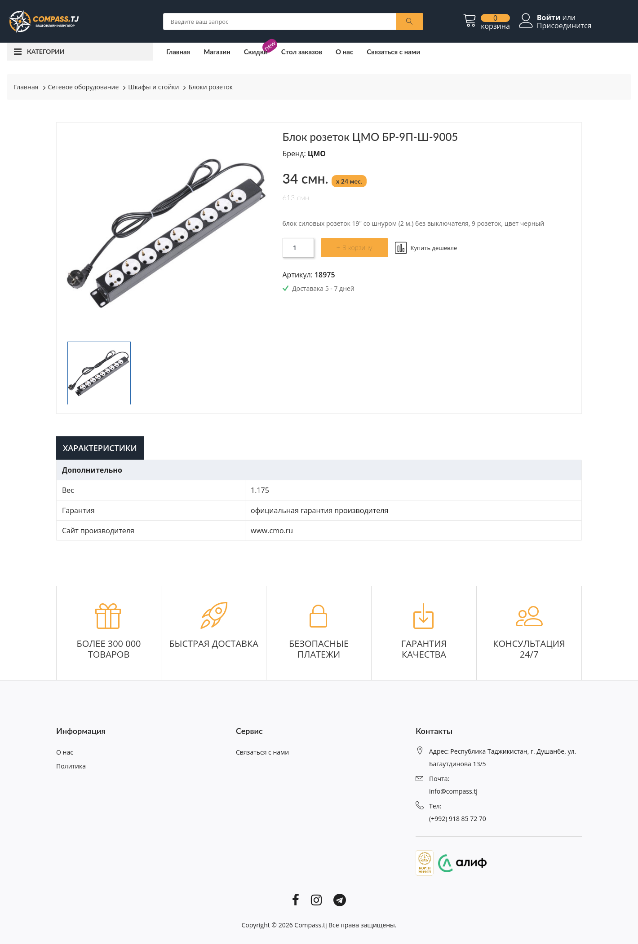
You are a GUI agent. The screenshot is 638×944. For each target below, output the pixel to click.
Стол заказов (301, 52)
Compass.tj (310, 925)
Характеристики (100, 448)
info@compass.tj (453, 791)
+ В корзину (354, 247)
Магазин (217, 52)
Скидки (256, 52)
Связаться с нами (393, 52)
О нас (344, 52)
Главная (178, 52)
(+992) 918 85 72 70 (457, 818)
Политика (71, 766)
